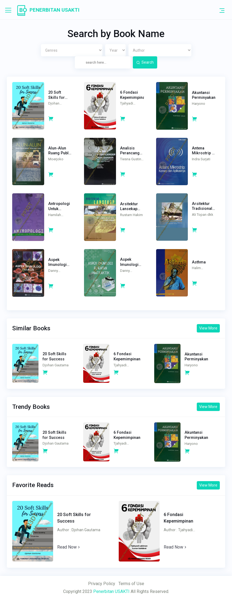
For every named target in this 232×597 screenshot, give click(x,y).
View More (207, 325)
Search (145, 62)
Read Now (70, 544)
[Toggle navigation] (222, 10)
